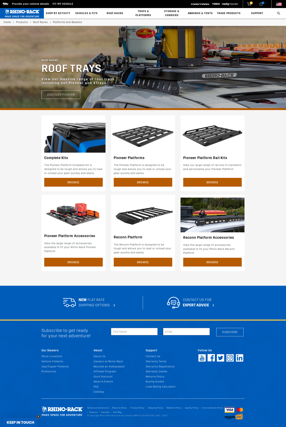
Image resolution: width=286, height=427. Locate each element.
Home (7, 22)
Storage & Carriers (171, 13)
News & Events (103, 381)
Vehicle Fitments (52, 361)
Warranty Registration (160, 366)
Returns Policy (155, 376)
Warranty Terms (156, 361)
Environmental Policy (212, 408)
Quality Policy (192, 408)
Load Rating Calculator (161, 386)
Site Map (117, 412)
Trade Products (229, 13)
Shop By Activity (58, 13)
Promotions (49, 371)
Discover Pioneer (61, 82)
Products (22, 22)
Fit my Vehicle (63, 3)
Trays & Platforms (143, 13)
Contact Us (153, 356)
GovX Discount (103, 376)
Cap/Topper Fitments (55, 366)
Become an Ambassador (109, 366)
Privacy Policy (137, 408)
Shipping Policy (155, 408)
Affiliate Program (105, 371)
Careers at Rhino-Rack (108, 361)
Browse (73, 182)
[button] (20, 422)
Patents (93, 412)
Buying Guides (155, 381)
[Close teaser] (38, 417)
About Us (100, 356)
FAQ (96, 386)
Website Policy (174, 408)
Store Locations (52, 356)
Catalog (99, 391)
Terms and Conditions (98, 408)
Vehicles (105, 412)
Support (257, 13)
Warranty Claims (156, 371)
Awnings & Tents (200, 13)
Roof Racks (115, 13)
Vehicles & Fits (86, 13)
